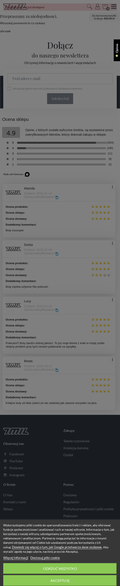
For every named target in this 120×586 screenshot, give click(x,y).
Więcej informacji (15, 558)
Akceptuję (60, 580)
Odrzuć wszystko (60, 568)
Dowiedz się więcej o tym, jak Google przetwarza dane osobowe (57, 547)
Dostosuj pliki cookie (45, 558)
